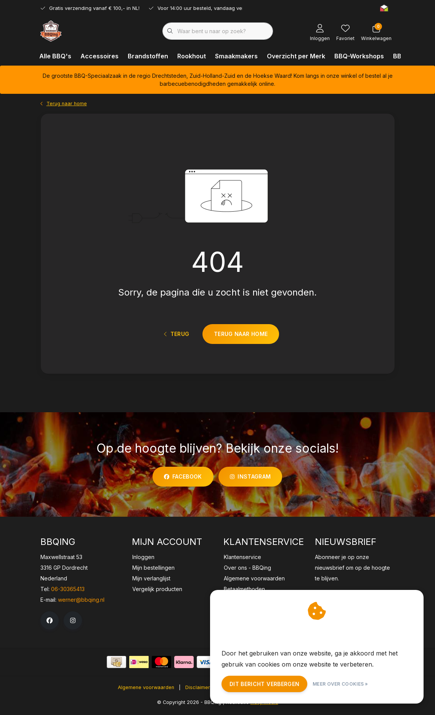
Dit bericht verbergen (264, 684)
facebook (183, 479)
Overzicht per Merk (296, 56)
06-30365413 (68, 591)
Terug (176, 336)
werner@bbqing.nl (81, 602)
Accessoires (99, 56)
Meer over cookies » (340, 684)
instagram (250, 479)
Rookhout (191, 56)
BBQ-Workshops (359, 56)
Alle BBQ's (55, 56)
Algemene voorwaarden (146, 690)
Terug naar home (241, 336)
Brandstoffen (148, 56)
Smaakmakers (236, 56)
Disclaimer (197, 690)
